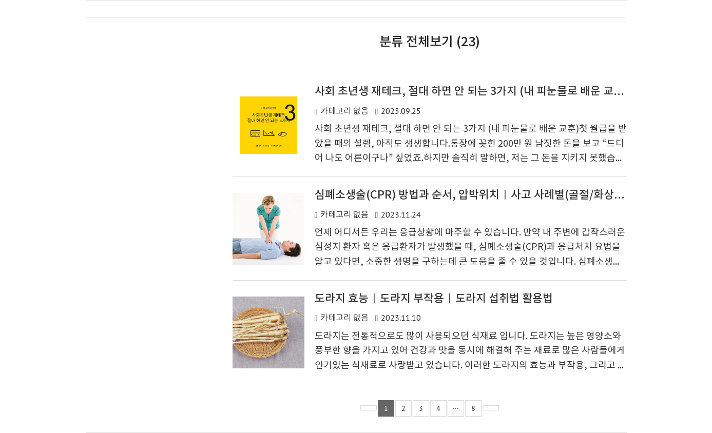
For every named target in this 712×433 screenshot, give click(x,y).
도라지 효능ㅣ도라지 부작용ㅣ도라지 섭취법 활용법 (434, 298)
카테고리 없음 (344, 111)
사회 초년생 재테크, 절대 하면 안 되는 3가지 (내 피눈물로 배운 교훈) (471, 91)
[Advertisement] (145, 212)
